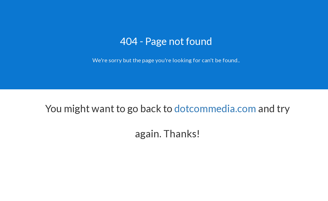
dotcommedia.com (215, 108)
